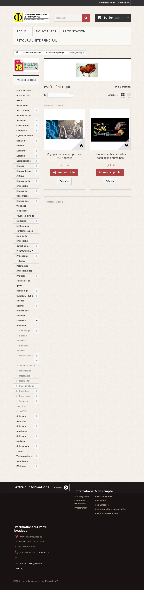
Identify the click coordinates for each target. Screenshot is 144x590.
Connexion (123, 2)
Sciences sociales (21, 438)
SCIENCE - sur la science (24, 298)
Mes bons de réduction (106, 513)
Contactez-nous (107, 2)
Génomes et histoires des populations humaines (110, 156)
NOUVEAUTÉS (46, 31)
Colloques (21, 130)
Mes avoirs (100, 500)
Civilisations (22, 125)
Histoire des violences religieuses (22, 206)
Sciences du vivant (22, 448)
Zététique (21, 466)
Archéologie (24, 330)
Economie (21, 151)
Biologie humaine (21, 338)
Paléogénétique (26, 386)
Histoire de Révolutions (22, 193)
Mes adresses (102, 505)
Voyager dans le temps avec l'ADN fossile (64, 156)
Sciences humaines (21, 323)
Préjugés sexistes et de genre (23, 281)
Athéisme (21, 120)
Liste (129, 95)
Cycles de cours (24, 135)
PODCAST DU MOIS (23, 98)
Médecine (21, 221)
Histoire (20, 166)
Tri (45, 95)
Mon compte (104, 491)
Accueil (23, 31)
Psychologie (25, 396)
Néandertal (24, 381)
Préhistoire (24, 391)
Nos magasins (81, 496)
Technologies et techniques (24, 458)
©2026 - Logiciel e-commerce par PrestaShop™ (35, 581)
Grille (123, 95)
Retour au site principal (37, 40)
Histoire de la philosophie (23, 183)
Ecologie (20, 156)
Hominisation (25, 371)
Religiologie (22, 291)
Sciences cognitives (22, 403)
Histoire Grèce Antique (23, 173)
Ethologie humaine (22, 348)
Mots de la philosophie (22, 238)
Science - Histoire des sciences (22, 311)
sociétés (23, 411)
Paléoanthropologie (25, 365)
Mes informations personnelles (110, 509)
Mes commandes (103, 496)
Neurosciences (26, 355)
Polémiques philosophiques (24, 268)
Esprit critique (23, 161)
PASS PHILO (22, 105)
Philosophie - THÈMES (23, 258)
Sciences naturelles (21, 418)
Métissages (24, 376)
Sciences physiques (21, 428)
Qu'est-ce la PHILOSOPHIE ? (24, 248)
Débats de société (21, 143)
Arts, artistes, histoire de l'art (24, 113)
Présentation (74, 31)
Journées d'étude (25, 216)
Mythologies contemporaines (24, 228)
